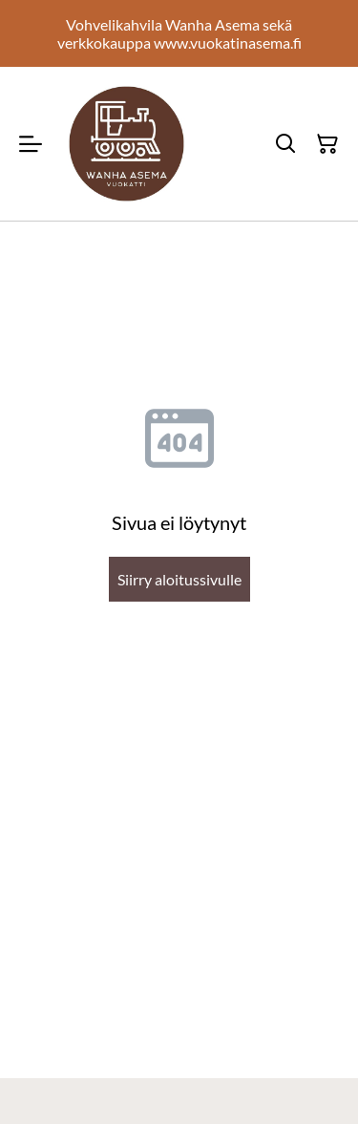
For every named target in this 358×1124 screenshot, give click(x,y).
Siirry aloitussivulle (179, 579)
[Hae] (285, 144)
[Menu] (31, 143)
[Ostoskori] (327, 144)
